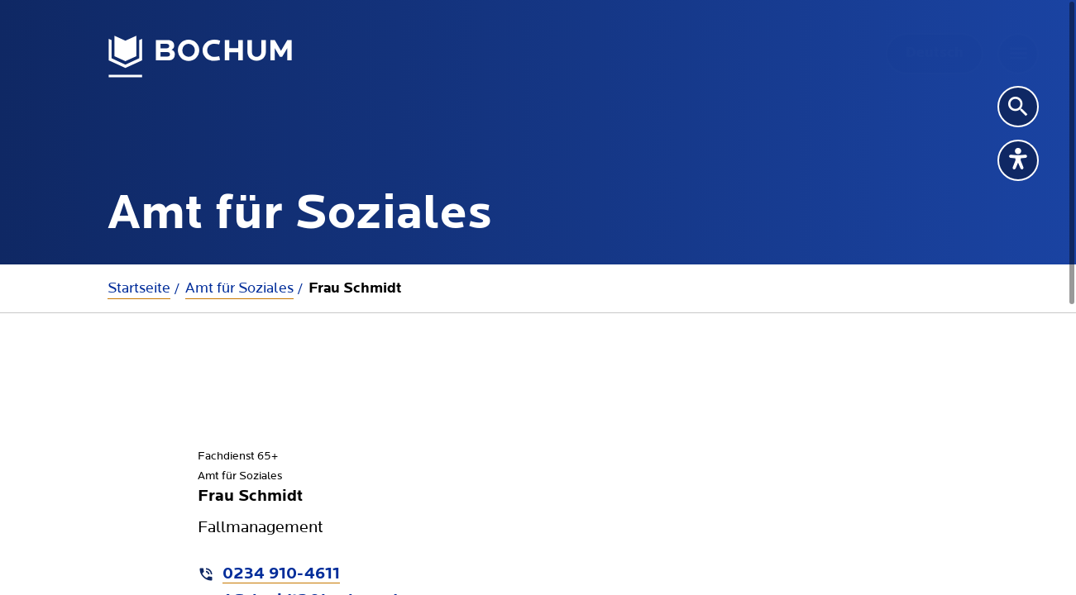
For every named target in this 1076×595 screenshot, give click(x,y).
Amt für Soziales (239, 288)
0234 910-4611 (281, 574)
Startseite (139, 288)
